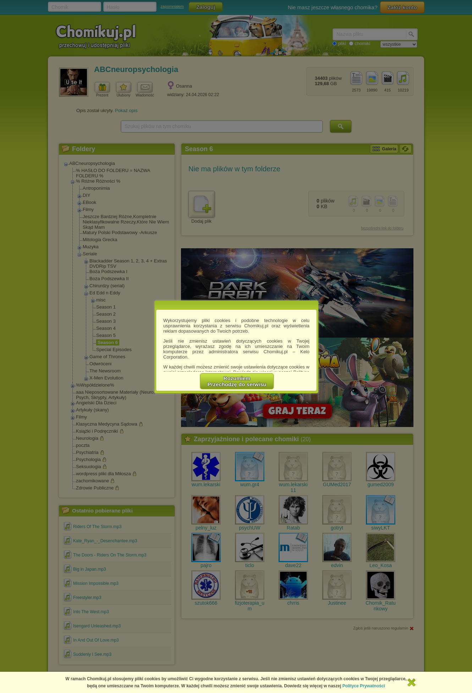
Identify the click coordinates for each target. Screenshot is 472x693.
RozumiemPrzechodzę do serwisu (237, 381)
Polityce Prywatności (363, 685)
